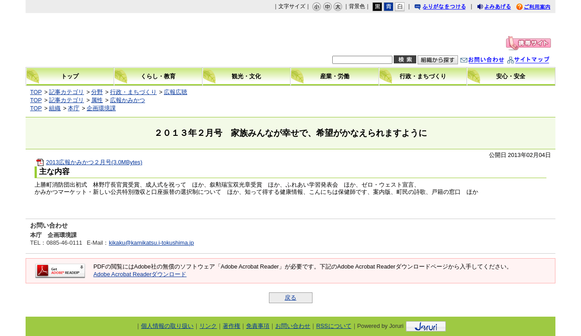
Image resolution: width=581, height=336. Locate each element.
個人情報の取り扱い (167, 326)
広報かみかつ (127, 100)
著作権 (231, 326)
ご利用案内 (540, 7)
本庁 (73, 108)
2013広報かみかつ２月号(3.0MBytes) (94, 162)
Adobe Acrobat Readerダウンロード (139, 274)
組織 (55, 108)
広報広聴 (175, 92)
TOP (36, 92)
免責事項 (257, 326)
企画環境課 (101, 108)
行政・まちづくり (133, 92)
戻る (290, 297)
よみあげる (502, 7)
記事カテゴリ (66, 92)
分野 (97, 92)
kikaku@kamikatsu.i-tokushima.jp (151, 242)
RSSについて (333, 326)
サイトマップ (537, 61)
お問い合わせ (491, 61)
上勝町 (102, 40)
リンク (208, 326)
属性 (97, 100)
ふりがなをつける (448, 7)
